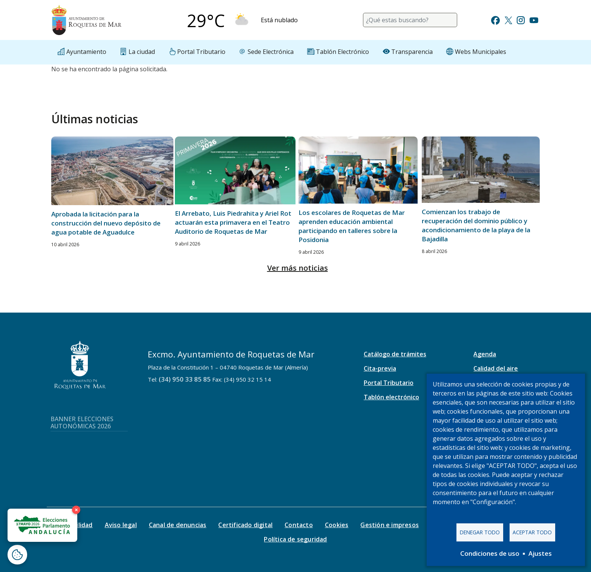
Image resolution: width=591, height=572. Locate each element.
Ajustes (540, 553)
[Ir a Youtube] (533, 19)
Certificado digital (245, 525)
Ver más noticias (297, 268)
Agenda (484, 354)
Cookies (336, 525)
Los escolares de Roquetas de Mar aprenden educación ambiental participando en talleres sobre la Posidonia (352, 226)
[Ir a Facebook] (495, 19)
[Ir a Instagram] (520, 19)
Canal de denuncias (178, 525)
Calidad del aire (495, 368)
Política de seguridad (295, 539)
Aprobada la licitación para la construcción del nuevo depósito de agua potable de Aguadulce (106, 223)
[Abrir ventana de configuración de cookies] (17, 554)
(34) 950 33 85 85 (185, 379)
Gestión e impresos (389, 525)
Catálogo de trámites (395, 354)
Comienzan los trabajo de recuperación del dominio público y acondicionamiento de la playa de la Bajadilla (476, 225)
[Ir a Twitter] (508, 19)
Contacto (299, 525)
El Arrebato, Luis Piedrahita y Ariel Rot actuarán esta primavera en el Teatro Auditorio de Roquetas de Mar (233, 222)
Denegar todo (480, 532)
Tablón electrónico (391, 397)
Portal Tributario (388, 383)
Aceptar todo (532, 532)
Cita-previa (380, 368)
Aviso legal (121, 525)
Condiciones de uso (489, 553)
